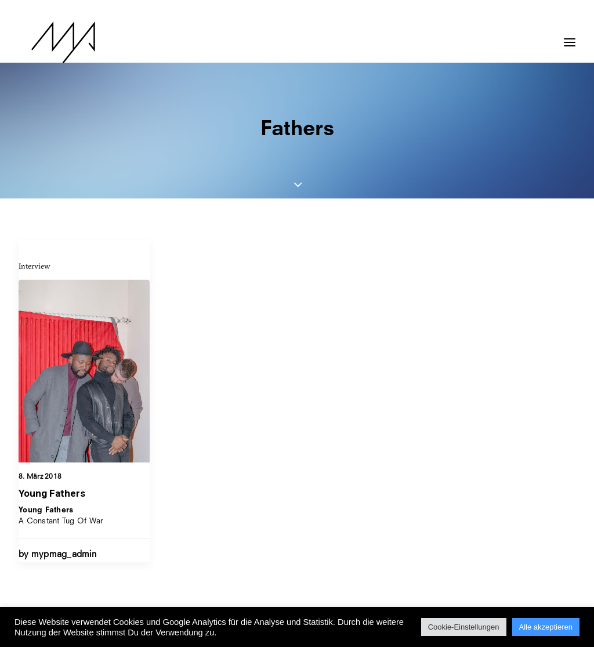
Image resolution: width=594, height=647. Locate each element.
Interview (34, 265)
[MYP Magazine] (50, 42)
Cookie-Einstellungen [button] (463, 627)
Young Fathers (52, 493)
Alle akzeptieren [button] (546, 627)
